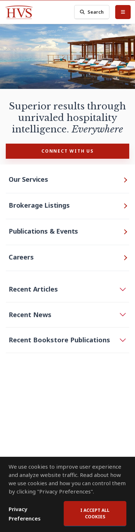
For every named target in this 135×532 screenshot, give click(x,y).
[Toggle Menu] (123, 12)
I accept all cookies (94, 513)
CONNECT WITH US (67, 151)
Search (92, 12)
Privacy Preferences (25, 513)
